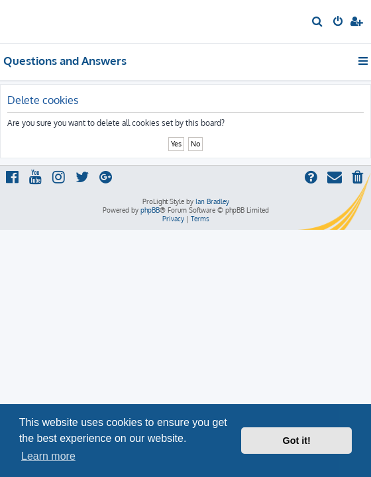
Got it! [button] (297, 440)
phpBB (150, 210)
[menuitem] (318, 22)
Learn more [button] (48, 456)
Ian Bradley (212, 201)
